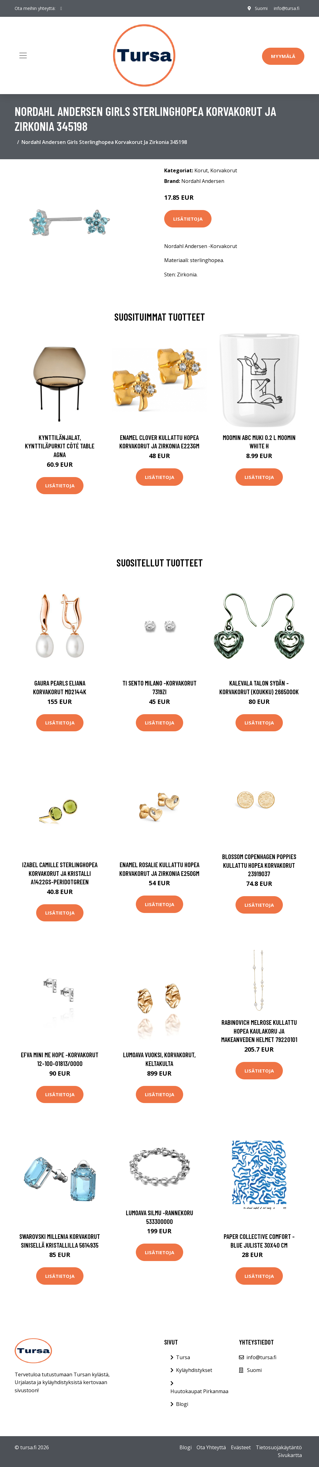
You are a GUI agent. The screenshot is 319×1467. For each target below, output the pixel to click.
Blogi (182, 1404)
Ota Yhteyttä (211, 1447)
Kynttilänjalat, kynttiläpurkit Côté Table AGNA (59, 445)
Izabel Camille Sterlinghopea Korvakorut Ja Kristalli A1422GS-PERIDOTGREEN (60, 873)
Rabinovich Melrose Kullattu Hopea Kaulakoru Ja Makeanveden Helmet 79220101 (259, 1030)
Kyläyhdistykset (194, 1370)
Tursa (183, 1357)
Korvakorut (223, 170)
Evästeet (241, 1447)
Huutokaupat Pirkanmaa (199, 1391)
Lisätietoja (187, 219)
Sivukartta (290, 1455)
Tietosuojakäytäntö (279, 1447)
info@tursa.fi (286, 8)
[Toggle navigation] (23, 55)
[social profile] (61, 8)
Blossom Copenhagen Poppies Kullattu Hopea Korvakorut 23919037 (259, 865)
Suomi (261, 8)
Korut (201, 170)
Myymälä (283, 56)
